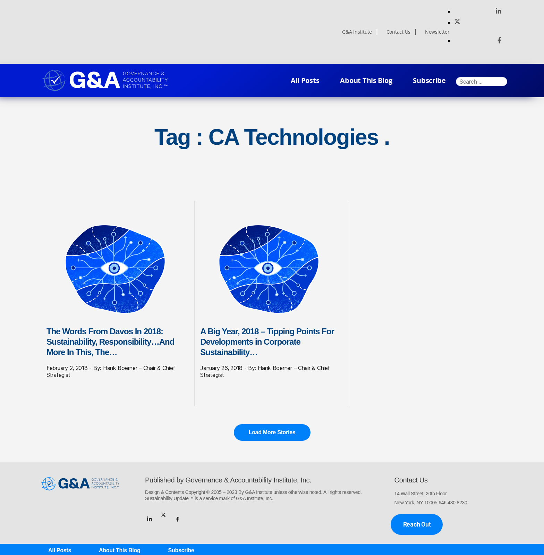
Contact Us (398, 32)
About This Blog (366, 80)
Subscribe (429, 80)
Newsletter (437, 32)
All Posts (305, 80)
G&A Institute (357, 32)
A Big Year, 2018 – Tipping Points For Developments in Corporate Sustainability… (267, 342)
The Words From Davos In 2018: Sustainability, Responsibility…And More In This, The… (110, 342)
